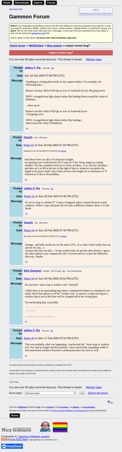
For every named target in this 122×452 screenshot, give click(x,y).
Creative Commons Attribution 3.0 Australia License (70, 411)
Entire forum (17, 45)
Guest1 (63, 151)
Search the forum (98, 393)
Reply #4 (29, 278)
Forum (51, 2)
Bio (53, 68)
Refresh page (94, 59)
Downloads (22, 2)
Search (38, 2)
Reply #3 (29, 230)
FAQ (110, 13)
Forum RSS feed (17, 439)
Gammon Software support (34, 436)
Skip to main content (16, 9)
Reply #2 (29, 196)
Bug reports (54, 45)
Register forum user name (90, 13)
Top (27, 128)
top (110, 402)
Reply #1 (29, 145)
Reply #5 (29, 338)
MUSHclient (36, 45)
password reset (38, 33)
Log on (95, 9)
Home (6, 2)
